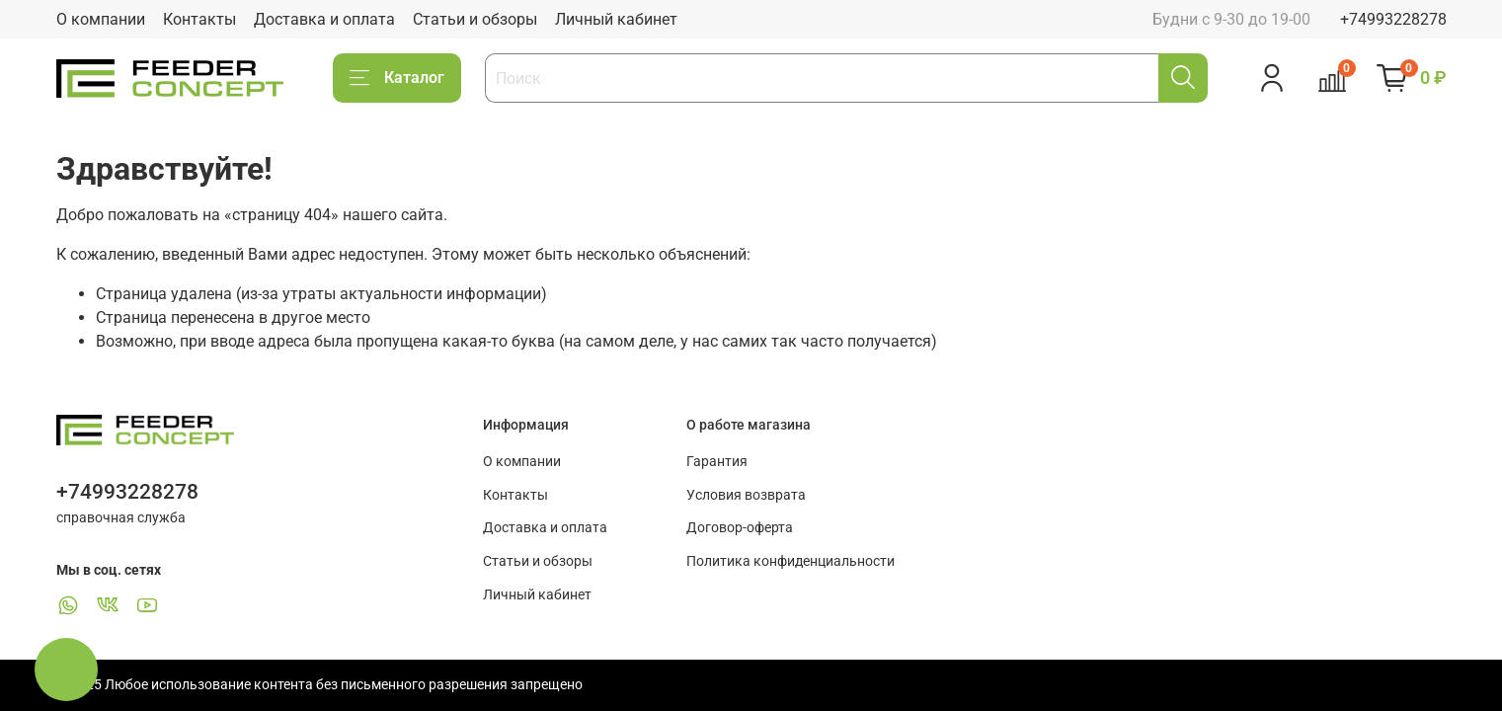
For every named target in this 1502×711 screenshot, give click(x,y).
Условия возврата (746, 495)
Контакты (199, 19)
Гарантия (717, 461)
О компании (100, 19)
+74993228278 (1393, 19)
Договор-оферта (739, 527)
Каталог (397, 78)
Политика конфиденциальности (790, 561)
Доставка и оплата (324, 19)
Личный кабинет (616, 19)
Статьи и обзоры (475, 19)
